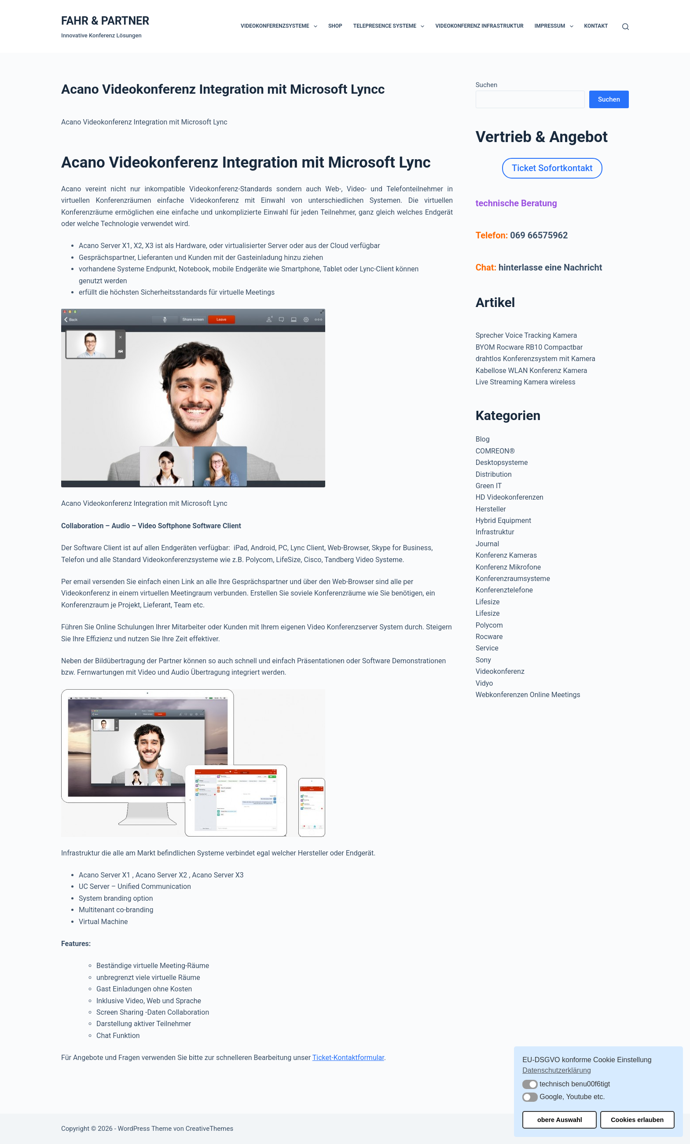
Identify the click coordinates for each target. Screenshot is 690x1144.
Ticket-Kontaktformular (348, 1057)
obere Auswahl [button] (559, 1119)
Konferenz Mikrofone (508, 567)
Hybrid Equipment (504, 520)
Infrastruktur (495, 532)
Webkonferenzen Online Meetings (528, 695)
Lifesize (488, 602)
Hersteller (491, 509)
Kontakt (596, 26)
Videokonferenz (500, 671)
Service (487, 648)
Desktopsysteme (502, 462)
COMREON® (495, 451)
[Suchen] (625, 26)
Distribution (494, 474)
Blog (483, 439)
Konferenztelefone (504, 590)
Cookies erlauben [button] (637, 1119)
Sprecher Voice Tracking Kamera (526, 335)
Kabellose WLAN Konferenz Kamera (531, 370)
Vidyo (484, 683)
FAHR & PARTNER (105, 21)
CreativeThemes (210, 1129)
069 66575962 (539, 235)
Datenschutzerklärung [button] (556, 1070)
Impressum (556, 26)
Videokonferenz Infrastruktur (479, 26)
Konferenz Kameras (506, 555)
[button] (530, 1084)
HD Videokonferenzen (509, 497)
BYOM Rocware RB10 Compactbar (529, 347)
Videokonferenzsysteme (281, 26)
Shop (335, 26)
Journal (487, 544)
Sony (483, 660)
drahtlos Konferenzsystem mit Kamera (535, 359)
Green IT (489, 486)
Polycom (489, 625)
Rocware (489, 636)
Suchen (487, 85)
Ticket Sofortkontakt (552, 168)
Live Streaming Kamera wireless (526, 382)
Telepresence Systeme (390, 26)
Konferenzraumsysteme (513, 578)
